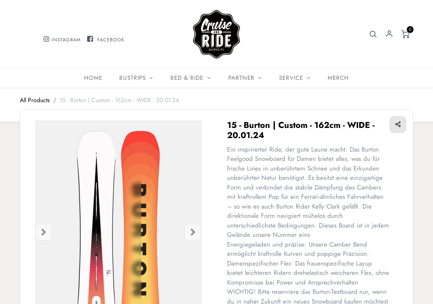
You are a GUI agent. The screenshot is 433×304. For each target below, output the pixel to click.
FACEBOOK (110, 39)
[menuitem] (93, 77)
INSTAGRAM (66, 39)
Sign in (389, 34)
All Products (35, 100)
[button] (373, 34)
